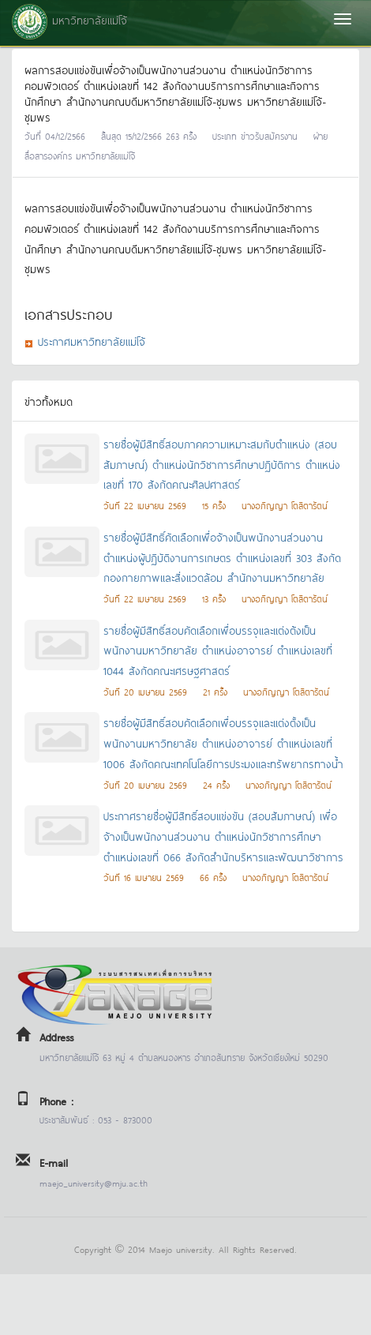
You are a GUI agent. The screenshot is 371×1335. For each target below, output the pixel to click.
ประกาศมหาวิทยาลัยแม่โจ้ (91, 341)
